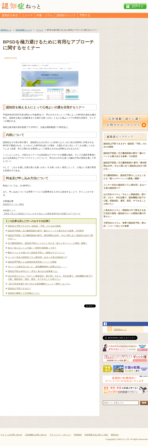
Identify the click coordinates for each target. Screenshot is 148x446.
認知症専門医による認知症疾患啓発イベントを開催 (32, 262)
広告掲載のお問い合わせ (36, 435)
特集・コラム (45, 15)
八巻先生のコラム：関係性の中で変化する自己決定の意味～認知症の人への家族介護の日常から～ (124, 213)
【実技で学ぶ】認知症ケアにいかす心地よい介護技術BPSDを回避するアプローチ (41, 213)
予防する (84, 15)
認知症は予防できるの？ (19, 288)
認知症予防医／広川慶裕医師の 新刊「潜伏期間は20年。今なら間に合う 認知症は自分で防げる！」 (124, 165)
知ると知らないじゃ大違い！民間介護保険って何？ (32, 248)
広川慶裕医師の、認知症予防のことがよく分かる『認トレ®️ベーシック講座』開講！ (48, 243)
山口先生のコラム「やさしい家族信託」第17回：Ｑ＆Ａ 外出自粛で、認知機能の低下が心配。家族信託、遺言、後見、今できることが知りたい (50, 277)
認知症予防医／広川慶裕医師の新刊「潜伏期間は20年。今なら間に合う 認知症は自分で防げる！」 (50, 237)
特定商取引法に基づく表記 (96, 435)
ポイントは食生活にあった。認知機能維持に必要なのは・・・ (37, 266)
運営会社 (115, 435)
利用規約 (78, 435)
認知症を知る (10, 15)
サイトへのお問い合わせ (11, 435)
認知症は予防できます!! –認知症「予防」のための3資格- (34, 226)
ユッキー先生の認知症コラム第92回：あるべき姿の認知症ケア (37, 257)
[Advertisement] (50, 340)
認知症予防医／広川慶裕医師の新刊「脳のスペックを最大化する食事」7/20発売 (46, 230)
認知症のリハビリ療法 (13, 204)
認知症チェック (66, 15)
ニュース (27, 15)
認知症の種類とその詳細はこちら (24, 293)
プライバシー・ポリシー (60, 435)
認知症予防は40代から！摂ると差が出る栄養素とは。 (33, 271)
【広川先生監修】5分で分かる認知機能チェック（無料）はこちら (39, 284)
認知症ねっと (120, 329)
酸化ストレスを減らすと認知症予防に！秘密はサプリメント (36, 252)
